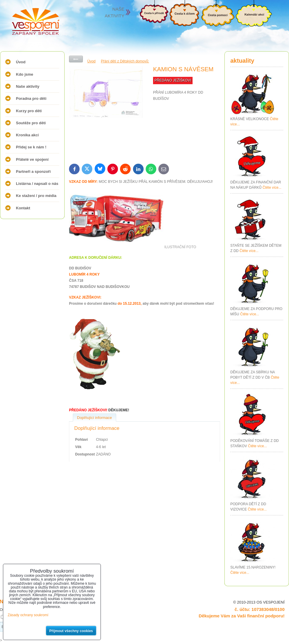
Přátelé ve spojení (32, 159)
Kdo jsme (24, 74)
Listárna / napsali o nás (37, 183)
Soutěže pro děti (31, 123)
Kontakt (23, 208)
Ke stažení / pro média (36, 195)
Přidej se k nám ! (31, 147)
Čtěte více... (271, 187)
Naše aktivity (28, 86)
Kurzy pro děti (29, 111)
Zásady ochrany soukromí (28, 615)
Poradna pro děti (31, 98)
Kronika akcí (27, 135)
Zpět (76, 59)
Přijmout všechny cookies (71, 631)
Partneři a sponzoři (33, 171)
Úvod (21, 62)
